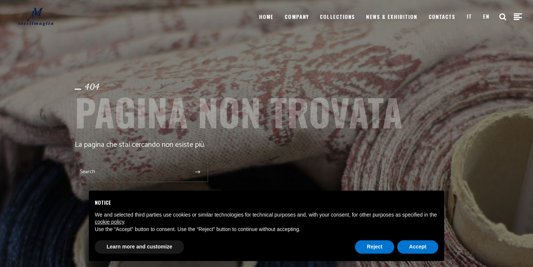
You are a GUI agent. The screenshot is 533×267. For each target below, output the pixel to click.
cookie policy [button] (109, 222)
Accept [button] (417, 247)
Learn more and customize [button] (139, 247)
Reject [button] (374, 247)
